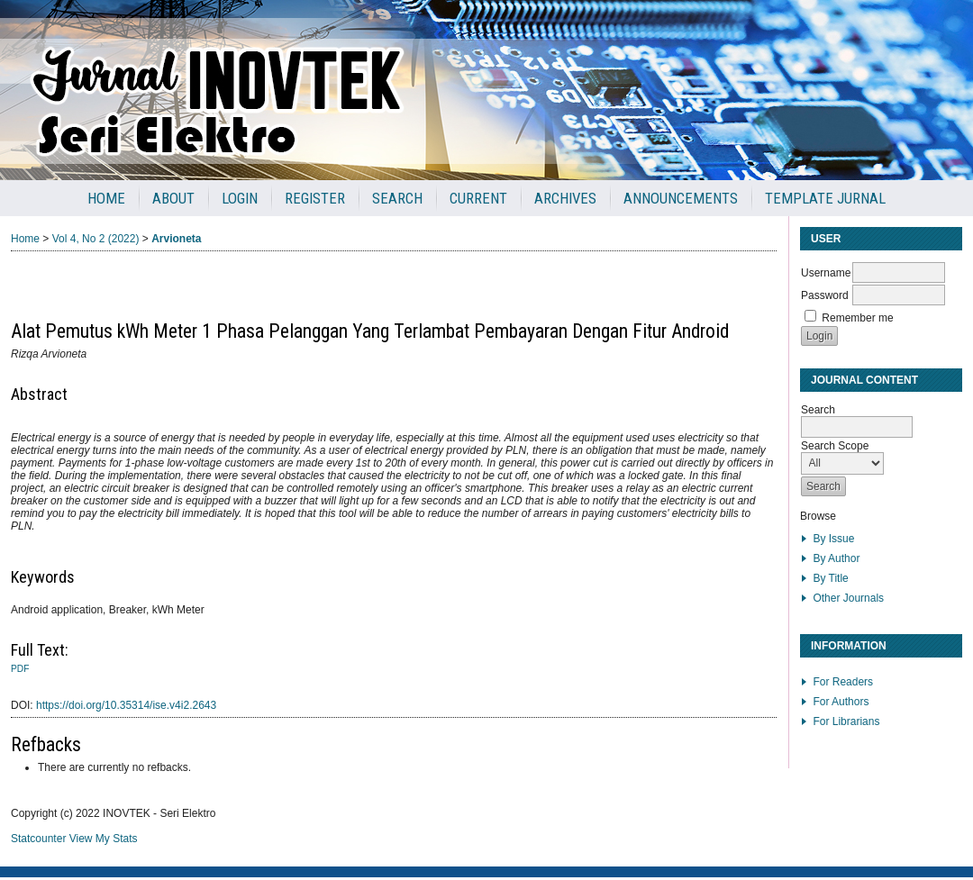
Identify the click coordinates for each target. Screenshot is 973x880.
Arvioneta (176, 238)
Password (825, 295)
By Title (830, 578)
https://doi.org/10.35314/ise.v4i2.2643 (126, 705)
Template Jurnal (825, 198)
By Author (836, 558)
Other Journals (848, 598)
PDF (20, 669)
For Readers (843, 682)
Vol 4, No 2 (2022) (96, 238)
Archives (565, 198)
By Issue (833, 538)
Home (106, 198)
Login (240, 198)
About (173, 198)
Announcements (680, 198)
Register (315, 198)
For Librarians (846, 721)
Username (825, 273)
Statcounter (38, 838)
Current (478, 198)
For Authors (840, 701)
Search (397, 198)
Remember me (857, 318)
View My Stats (103, 838)
